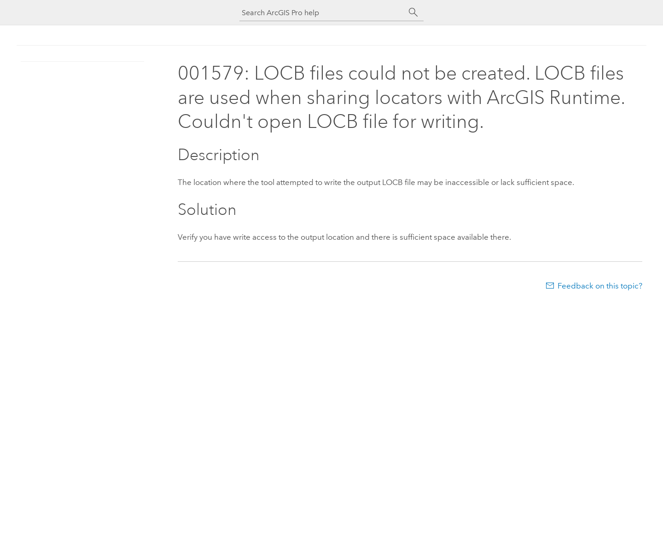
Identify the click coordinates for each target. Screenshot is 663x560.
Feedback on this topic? (600, 285)
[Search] (413, 12)
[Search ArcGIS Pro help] (322, 13)
